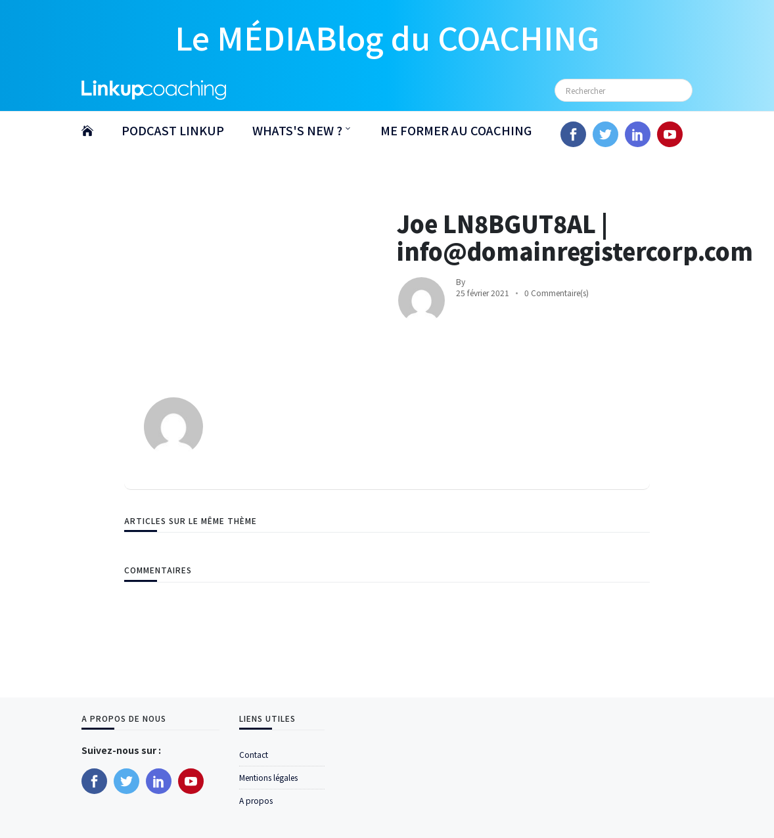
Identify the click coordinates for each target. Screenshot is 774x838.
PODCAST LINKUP (173, 130)
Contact (253, 754)
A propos (256, 800)
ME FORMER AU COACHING (456, 130)
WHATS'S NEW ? (297, 130)
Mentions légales (268, 777)
